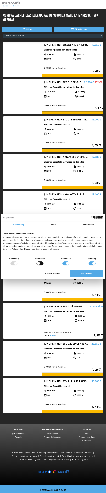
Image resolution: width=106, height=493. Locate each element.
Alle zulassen (86, 273)
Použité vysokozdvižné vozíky (56, 459)
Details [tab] (53, 225)
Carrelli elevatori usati (49, 456)
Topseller (18, 437)
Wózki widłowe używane (30, 459)
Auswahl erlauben (53, 273)
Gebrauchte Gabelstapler (23, 452)
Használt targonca (79, 459)
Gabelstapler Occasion (47, 452)
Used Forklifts (66, 452)
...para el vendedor (18, 433)
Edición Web (87, 440)
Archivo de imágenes (52, 437)
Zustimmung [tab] (18, 225)
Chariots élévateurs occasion (24, 456)
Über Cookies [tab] (88, 225)
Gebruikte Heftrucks (83, 452)
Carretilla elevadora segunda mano (77, 456)
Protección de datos (87, 437)
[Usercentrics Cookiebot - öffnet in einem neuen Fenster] (92, 217)
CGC (87, 433)
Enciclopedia (52, 433)
